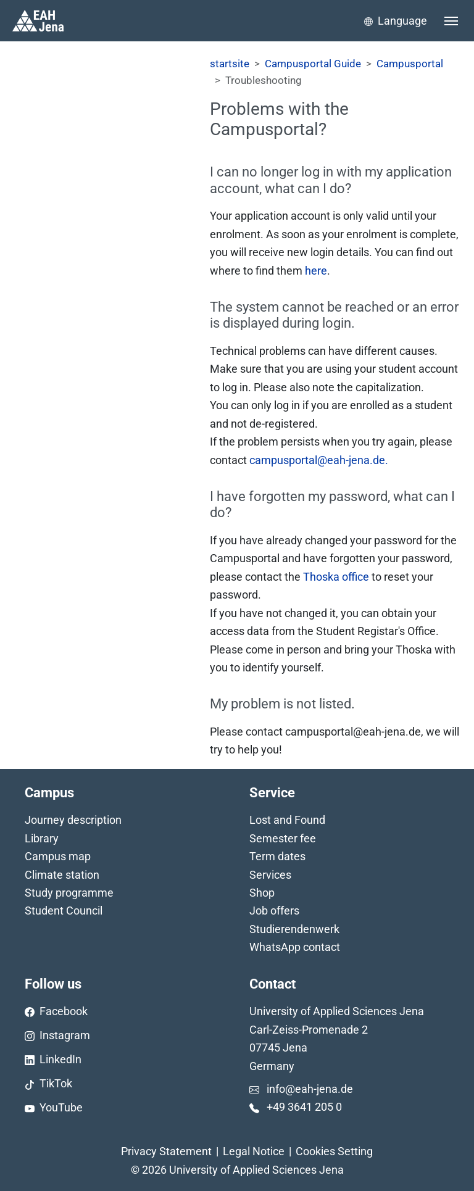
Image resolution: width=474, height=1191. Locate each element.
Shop (262, 892)
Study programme (69, 892)
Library (42, 838)
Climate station (62, 874)
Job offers (274, 910)
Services (270, 874)
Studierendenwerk (294, 929)
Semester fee (282, 838)
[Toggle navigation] (451, 20)
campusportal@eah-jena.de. (318, 460)
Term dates (277, 856)
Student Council (63, 910)
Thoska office (336, 576)
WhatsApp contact (294, 946)
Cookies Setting (334, 1151)
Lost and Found (287, 819)
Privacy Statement (166, 1151)
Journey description (73, 819)
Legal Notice (254, 1151)
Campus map (58, 856)
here (316, 270)
